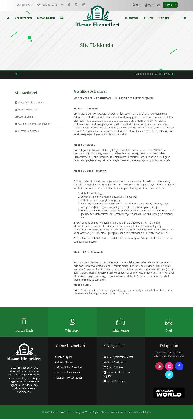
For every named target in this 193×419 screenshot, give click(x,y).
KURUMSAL (132, 18)
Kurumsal (124, 412)
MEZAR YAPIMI (23, 18)
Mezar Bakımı (109, 412)
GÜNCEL (149, 18)
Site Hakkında (143, 73)
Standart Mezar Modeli (68, 377)
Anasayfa (77, 412)
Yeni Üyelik (153, 5)
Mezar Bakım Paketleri (68, 367)
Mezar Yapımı (63, 357)
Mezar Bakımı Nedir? (67, 372)
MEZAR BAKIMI (46, 18)
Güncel (135, 412)
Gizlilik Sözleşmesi (165, 73)
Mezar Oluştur (64, 362)
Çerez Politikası (25, 116)
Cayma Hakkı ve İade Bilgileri (33, 123)
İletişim (146, 412)
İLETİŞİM (164, 18)
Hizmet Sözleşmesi (27, 130)
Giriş (137, 5)
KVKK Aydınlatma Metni (30, 102)
